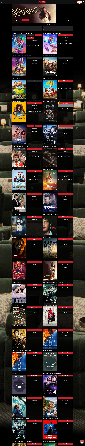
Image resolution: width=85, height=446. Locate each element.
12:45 (35, 103)
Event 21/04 (65, 193)
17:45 (62, 148)
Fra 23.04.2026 (34, 284)
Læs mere (34, 43)
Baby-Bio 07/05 (34, 375)
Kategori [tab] (57, 27)
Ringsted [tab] (27, 30)
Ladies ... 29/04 (65, 307)
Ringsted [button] (42, 1)
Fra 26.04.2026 (65, 239)
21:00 (65, 35)
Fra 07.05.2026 (65, 330)
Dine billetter (54, 24)
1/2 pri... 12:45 (63, 81)
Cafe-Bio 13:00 (63, 103)
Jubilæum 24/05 (34, 443)
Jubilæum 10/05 (65, 375)
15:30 (31, 37)
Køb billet (42, 20)
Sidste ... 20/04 (65, 216)
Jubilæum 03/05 (34, 330)
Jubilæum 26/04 (65, 284)
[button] (16, 20)
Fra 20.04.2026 (34, 239)
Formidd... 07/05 (65, 352)
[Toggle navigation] (1, 2)
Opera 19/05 (65, 420)
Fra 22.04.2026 (65, 262)
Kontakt (48, 24)
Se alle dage (34, 40)
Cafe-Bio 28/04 (34, 307)
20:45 (69, 148)
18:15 (65, 171)
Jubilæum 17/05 (34, 420)
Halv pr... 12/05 (65, 398)
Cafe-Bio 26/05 (65, 443)
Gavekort (43, 24)
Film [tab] (27, 27)
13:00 (38, 35)
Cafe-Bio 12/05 (34, 398)
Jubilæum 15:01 (63, 126)
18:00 (38, 125)
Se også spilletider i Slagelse (34, 45)
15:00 (31, 125)
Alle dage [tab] (57, 30)
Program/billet (31, 24)
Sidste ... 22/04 (34, 216)
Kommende (38, 24)
